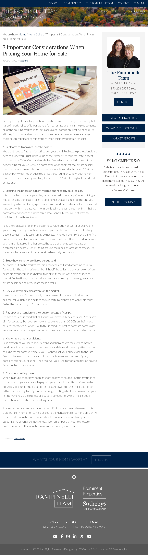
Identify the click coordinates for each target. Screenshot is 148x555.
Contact (123, 102)
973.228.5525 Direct (123, 88)
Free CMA (101, 459)
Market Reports (123, 138)
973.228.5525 (108, 11)
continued (134, 185)
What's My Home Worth (123, 128)
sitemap (25, 549)
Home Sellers (19, 438)
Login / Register (135, 11)
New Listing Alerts (123, 117)
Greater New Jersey (23, 16)
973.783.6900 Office (123, 93)
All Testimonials (123, 201)
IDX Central (84, 549)
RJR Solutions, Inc (117, 549)
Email (95, 522)
